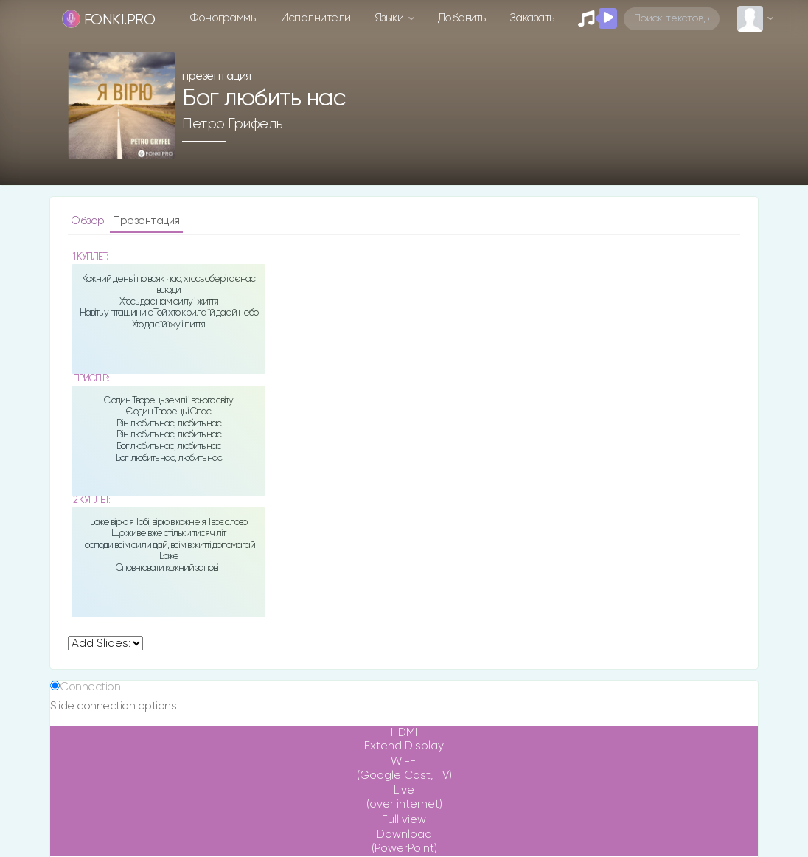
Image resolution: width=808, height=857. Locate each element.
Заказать (531, 18)
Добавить (462, 18)
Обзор (89, 220)
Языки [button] (390, 18)
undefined (105, 643)
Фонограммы (223, 18)
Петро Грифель (232, 124)
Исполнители (316, 18)
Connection (90, 687)
